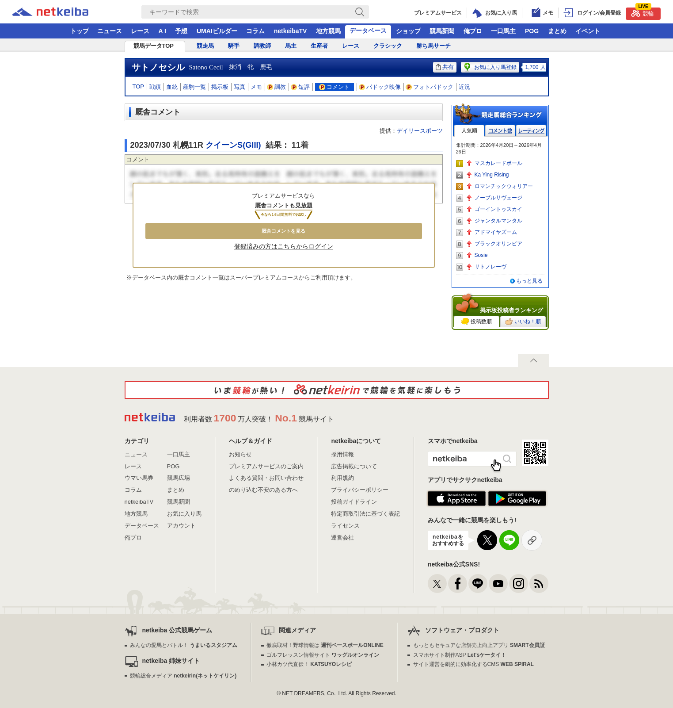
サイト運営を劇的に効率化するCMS (473, 664)
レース (140, 30)
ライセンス (345, 525)
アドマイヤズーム (496, 232)
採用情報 (342, 454)
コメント (334, 87)
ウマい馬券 (139, 478)
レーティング (531, 131)
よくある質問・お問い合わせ (266, 478)
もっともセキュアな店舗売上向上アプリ (479, 645)
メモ (256, 87)
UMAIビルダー (217, 30)
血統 (172, 87)
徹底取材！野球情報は (325, 645)
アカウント (181, 525)
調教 (276, 87)
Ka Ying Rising (492, 175)
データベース (368, 30)
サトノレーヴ (490, 267)
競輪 (642, 12)
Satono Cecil (206, 67)
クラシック (387, 45)
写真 (239, 87)
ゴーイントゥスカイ (498, 209)
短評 (300, 87)
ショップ (408, 30)
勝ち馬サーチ (433, 45)
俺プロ (473, 30)
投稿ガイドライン (354, 501)
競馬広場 (178, 478)
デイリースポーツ (420, 130)
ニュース (109, 30)
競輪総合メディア (183, 676)
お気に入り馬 (184, 513)
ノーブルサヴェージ (498, 198)
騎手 (234, 45)
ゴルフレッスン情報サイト (322, 655)
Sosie (481, 255)
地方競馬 (328, 30)
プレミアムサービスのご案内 (266, 466)
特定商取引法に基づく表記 (365, 513)
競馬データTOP (153, 45)
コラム (255, 30)
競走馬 (205, 45)
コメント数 (500, 131)
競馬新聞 (442, 30)
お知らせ (240, 454)
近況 (464, 87)
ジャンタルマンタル (498, 221)
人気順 (469, 131)
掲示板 (219, 87)
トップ (79, 30)
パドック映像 (380, 87)
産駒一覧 (194, 87)
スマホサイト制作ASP (459, 655)
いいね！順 (523, 321)
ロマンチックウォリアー (504, 186)
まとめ (557, 30)
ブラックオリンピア (498, 244)
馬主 (291, 45)
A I (162, 30)
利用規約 (342, 478)
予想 (181, 30)
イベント (587, 30)
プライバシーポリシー (359, 489)
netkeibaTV (290, 30)
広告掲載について (354, 466)
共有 (445, 67)
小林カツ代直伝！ (309, 664)
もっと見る (529, 281)
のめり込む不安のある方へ (263, 489)
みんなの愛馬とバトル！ (183, 645)
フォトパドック (429, 87)
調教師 (262, 45)
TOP (138, 86)
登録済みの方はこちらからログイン (283, 246)
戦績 (155, 87)
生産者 (319, 45)
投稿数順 (476, 321)
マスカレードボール (498, 163)
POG (532, 30)
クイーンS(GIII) (233, 145)
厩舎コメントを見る (283, 230)
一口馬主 (503, 30)
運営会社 (342, 537)
